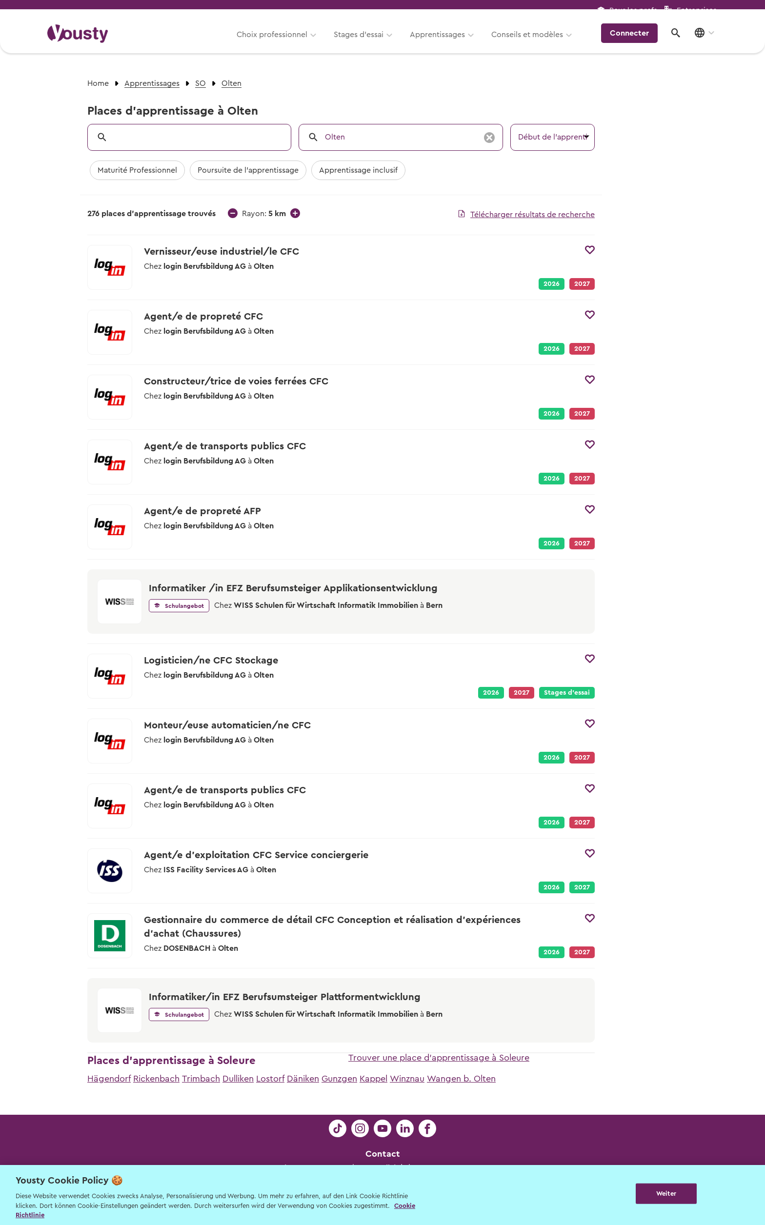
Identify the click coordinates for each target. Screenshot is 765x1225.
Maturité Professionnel (137, 170)
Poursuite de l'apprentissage (248, 170)
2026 (552, 284)
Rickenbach (156, 1078)
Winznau (407, 1078)
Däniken (303, 1078)
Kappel (373, 1078)
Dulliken (238, 1078)
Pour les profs (633, 10)
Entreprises (697, 10)
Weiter (666, 1194)
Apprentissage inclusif (358, 170)
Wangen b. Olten (461, 1078)
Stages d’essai (364, 42)
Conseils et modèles (532, 42)
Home (98, 83)
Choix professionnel (277, 42)
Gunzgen (339, 1078)
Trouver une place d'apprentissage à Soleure (438, 1057)
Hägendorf (109, 1078)
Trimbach (201, 1078)
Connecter (633, 41)
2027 (582, 887)
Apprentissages (442, 42)
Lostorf (270, 1078)
